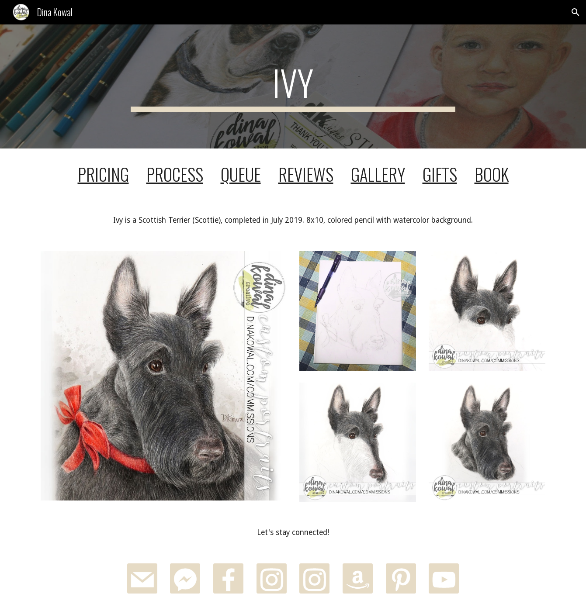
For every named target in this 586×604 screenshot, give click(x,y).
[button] (575, 12)
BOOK (492, 174)
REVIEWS (305, 174)
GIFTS (440, 174)
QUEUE (241, 174)
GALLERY (378, 174)
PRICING (103, 174)
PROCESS (174, 174)
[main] (293, 86)
